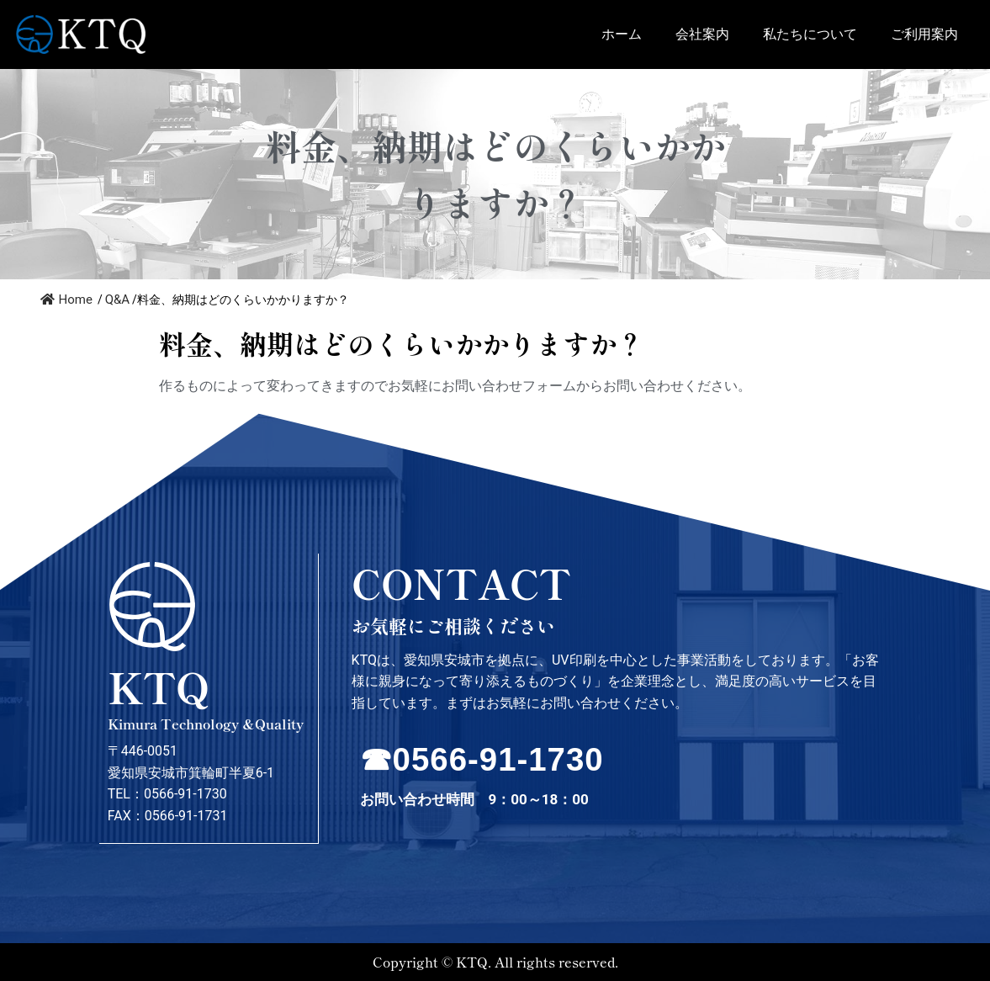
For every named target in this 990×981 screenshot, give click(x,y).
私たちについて (810, 34)
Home (66, 299)
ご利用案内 (924, 34)
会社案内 (702, 34)
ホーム (621, 34)
